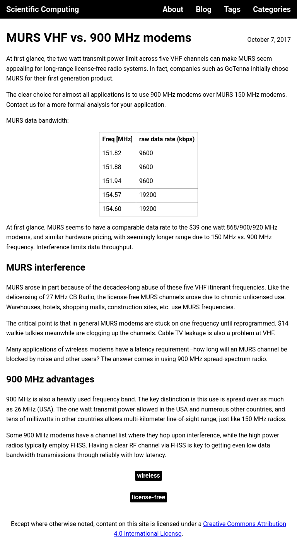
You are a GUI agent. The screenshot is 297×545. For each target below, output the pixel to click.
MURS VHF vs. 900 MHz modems (98, 37)
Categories (272, 9)
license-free (148, 497)
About (172, 9)
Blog (204, 9)
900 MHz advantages (50, 379)
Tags (232, 9)
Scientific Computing (42, 9)
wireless (148, 475)
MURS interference (45, 267)
